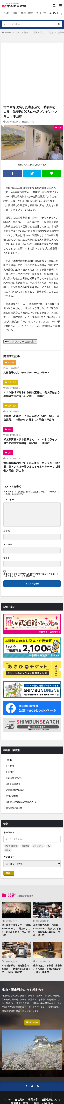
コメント (8, 500)
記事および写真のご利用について (21, 801)
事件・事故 (27, 13)
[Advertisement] (32, 57)
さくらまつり (38, 846)
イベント (54, 13)
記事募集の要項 (13, 783)
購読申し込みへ (32, 1022)
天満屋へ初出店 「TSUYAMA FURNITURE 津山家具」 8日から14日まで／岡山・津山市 (31, 417)
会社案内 (10, 766)
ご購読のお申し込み (15, 789)
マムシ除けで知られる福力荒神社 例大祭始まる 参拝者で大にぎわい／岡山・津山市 (32, 394)
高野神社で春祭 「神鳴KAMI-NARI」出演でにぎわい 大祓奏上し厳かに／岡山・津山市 (47, 930)
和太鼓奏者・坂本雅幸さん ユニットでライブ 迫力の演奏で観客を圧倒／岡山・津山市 (31, 441)
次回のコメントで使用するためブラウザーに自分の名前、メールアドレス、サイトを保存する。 (31, 575)
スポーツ (41, 13)
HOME (5, 13)
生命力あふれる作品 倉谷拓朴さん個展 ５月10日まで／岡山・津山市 (47, 968)
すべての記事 (22, 32)
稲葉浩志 (25, 846)
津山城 (7, 850)
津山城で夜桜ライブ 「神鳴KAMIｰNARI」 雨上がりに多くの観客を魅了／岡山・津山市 (16, 930)
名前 (6, 531)
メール (7, 544)
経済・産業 (12, 382)
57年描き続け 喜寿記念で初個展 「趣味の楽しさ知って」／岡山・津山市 (16, 968)
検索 (8, 873)
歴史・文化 (38, 32)
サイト (6, 558)
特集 (15, 13)
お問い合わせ (12, 795)
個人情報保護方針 (14, 807)
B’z (49, 846)
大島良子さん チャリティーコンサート (26, 372)
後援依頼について (14, 777)
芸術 (51, 32)
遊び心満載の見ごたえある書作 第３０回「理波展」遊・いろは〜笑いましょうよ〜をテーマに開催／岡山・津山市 (31, 466)
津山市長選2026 (11, 846)
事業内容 (10, 772)
